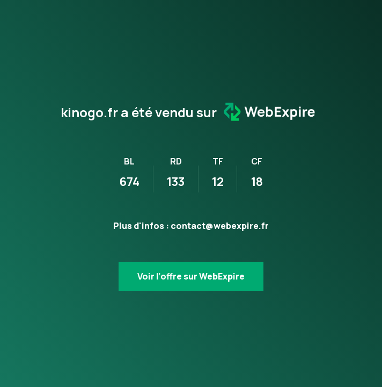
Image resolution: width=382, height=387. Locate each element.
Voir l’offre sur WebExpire (191, 276)
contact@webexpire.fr (220, 226)
